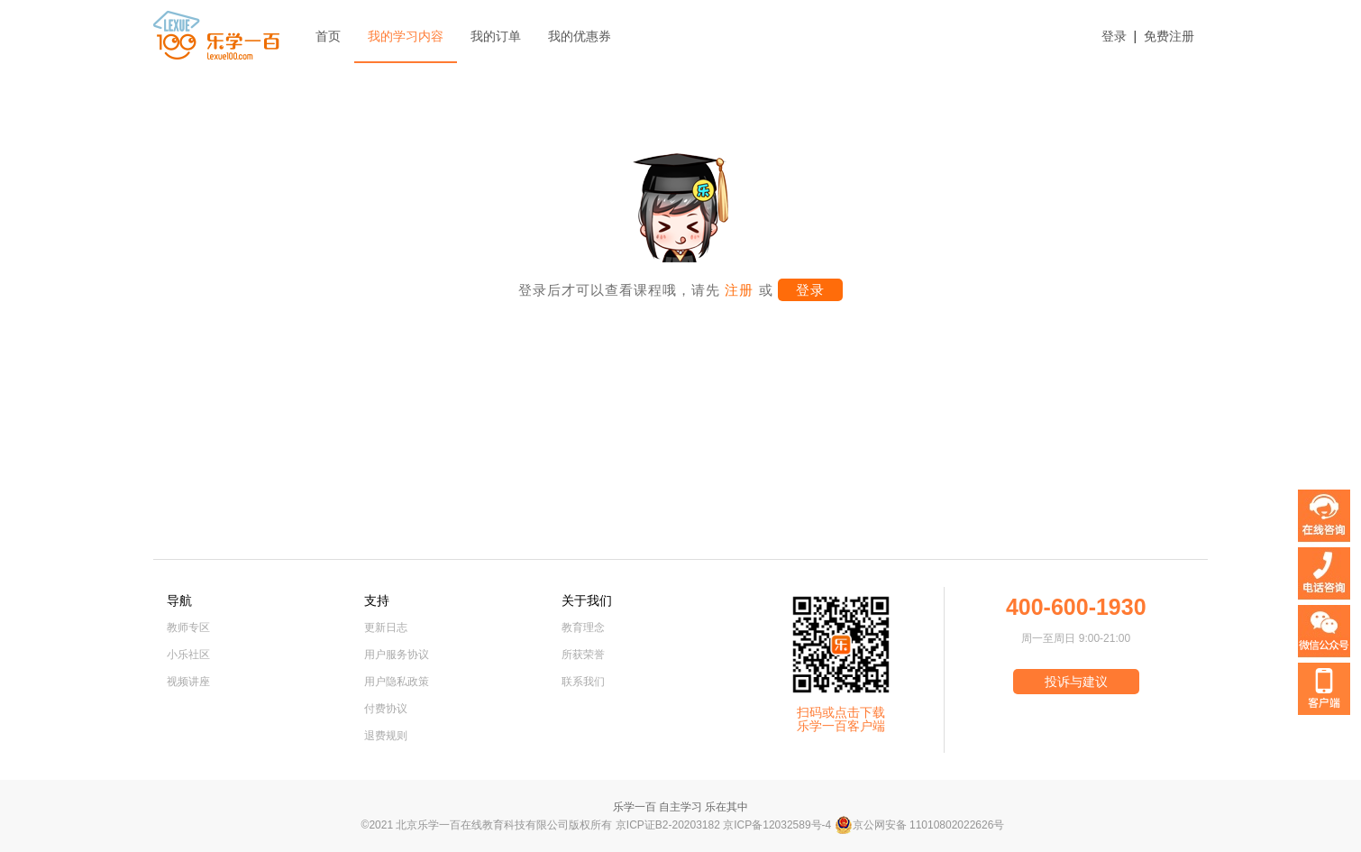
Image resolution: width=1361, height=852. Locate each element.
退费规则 (385, 735)
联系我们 (583, 681)
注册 (737, 290)
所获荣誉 (583, 654)
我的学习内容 (405, 36)
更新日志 (385, 627)
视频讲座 (188, 681)
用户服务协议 (396, 654)
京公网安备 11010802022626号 (920, 825)
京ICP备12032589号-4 (777, 825)
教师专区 (188, 627)
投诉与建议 (1076, 681)
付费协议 (385, 708)
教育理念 (583, 627)
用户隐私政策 (396, 681)
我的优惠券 (579, 36)
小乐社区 (188, 654)
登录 (1114, 36)
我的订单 (495, 36)
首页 (328, 36)
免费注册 (1169, 36)
